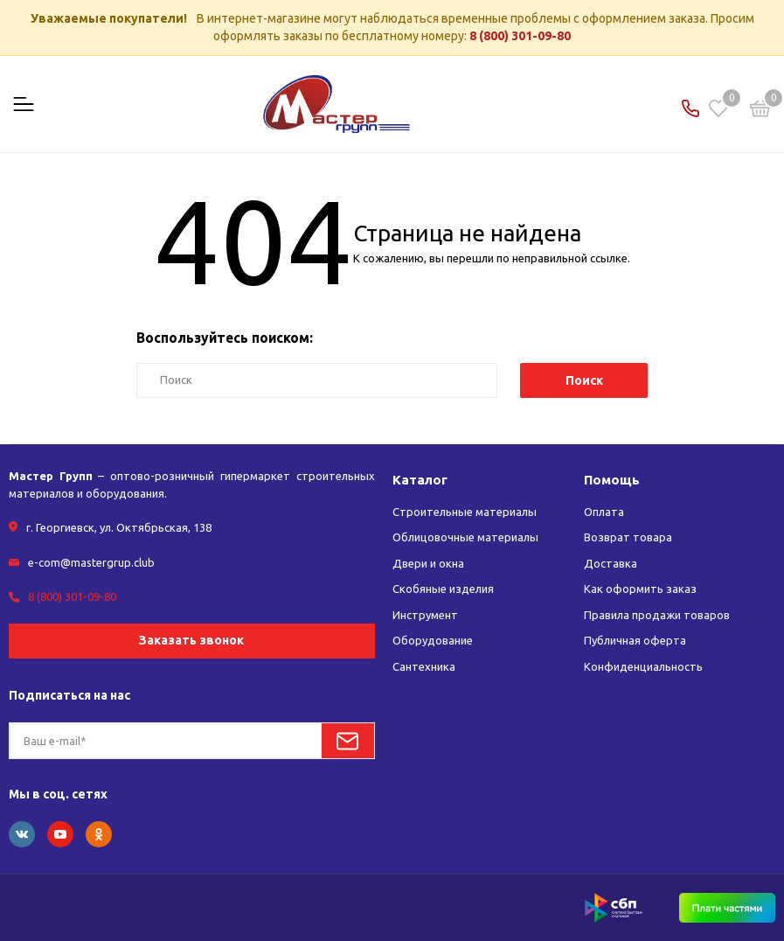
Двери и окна (428, 563)
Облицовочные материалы (465, 537)
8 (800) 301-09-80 (520, 36)
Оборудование (432, 640)
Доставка (610, 563)
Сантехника (423, 666)
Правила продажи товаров (657, 615)
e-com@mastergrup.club (91, 562)
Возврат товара (628, 537)
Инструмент (425, 615)
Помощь (612, 479)
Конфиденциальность (643, 666)
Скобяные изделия (443, 588)
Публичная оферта (635, 640)
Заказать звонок (191, 640)
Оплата (604, 511)
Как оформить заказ (640, 588)
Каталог (420, 479)
